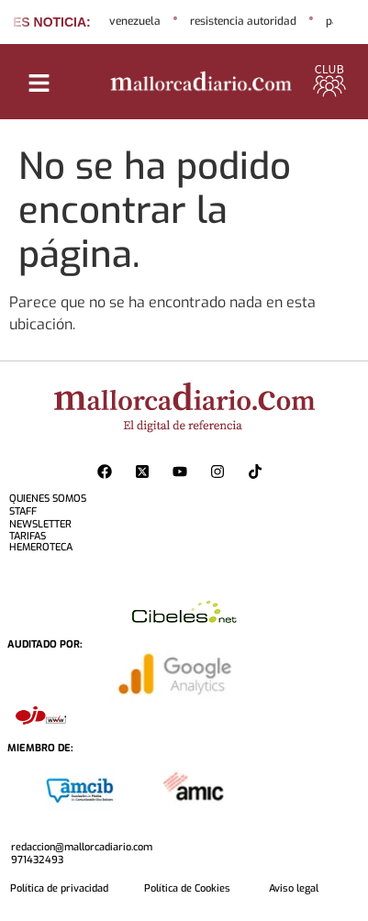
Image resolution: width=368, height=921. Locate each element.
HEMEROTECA (40, 547)
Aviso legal (293, 888)
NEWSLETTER (40, 524)
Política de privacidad (59, 888)
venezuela (135, 21)
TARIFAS (27, 536)
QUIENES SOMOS (47, 498)
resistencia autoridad (243, 21)
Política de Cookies (187, 888)
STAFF (23, 511)
